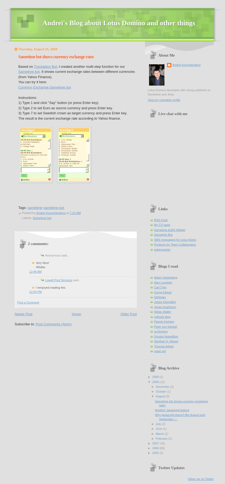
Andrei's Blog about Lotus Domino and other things (119, 23)
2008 (156, 382)
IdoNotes (160, 297)
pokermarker (162, 249)
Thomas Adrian (164, 346)
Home (76, 314)
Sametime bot (29, 72)
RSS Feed (161, 220)
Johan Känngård (165, 302)
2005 (156, 452)
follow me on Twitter (201, 479)
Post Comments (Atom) (54, 324)
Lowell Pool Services (58, 280)
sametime (35, 208)
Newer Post (23, 314)
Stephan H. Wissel (166, 341)
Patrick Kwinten (164, 321)
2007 (156, 443)
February (162, 438)
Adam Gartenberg (165, 277)
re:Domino (161, 331)
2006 (156, 448)
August (160, 396)
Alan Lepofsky (163, 282)
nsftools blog (162, 316)
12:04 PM (35, 291)
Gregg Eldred (163, 292)
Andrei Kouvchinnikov (186, 64)
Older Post (129, 314)
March (160, 433)
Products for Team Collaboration (175, 244)
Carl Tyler (160, 287)
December (163, 386)
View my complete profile (164, 100)
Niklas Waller (162, 311)
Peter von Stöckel (165, 326)
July (159, 424)
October (161, 391)
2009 (156, 376)
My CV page (162, 224)
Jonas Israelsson (165, 307)
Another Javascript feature (172, 410)
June (159, 428)
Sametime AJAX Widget (169, 230)
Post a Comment (28, 302)
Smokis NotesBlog (166, 336)
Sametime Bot (163, 234)
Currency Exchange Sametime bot (44, 87)
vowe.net (160, 351)
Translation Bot (45, 67)
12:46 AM (35, 271)
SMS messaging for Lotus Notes (175, 239)
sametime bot (54, 208)
